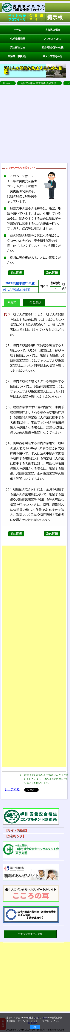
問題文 (11, 302)
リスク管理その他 (52, 56)
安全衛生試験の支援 (52, 47)
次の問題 (52, 272)
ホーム (17, 29)
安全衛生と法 (17, 47)
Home (6, 83)
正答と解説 (34, 302)
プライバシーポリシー (29, 1021)
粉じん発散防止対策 (16, 289)
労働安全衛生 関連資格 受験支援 (38, 83)
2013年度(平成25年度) (20, 283)
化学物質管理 (17, 38)
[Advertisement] (35, 124)
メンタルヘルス (52, 38)
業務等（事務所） (17, 56)
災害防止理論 (52, 29)
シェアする (12, 789)
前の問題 (16, 272)
